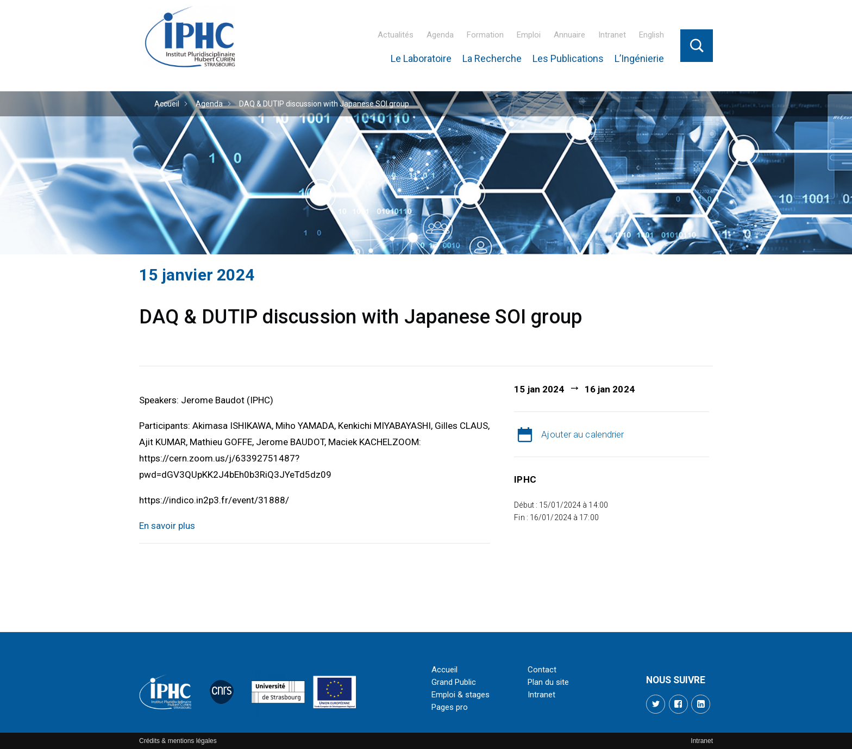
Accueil (166, 103)
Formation (485, 35)
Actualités (396, 35)
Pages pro (449, 707)
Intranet (612, 35)
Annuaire (569, 35)
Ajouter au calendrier (582, 434)
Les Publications (568, 58)
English (651, 35)
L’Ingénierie (639, 58)
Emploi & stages (460, 695)
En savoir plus (167, 525)
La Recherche (492, 58)
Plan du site (548, 682)
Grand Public (453, 682)
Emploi (529, 35)
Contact (542, 670)
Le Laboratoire (421, 58)
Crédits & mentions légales (178, 741)
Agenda (440, 35)
